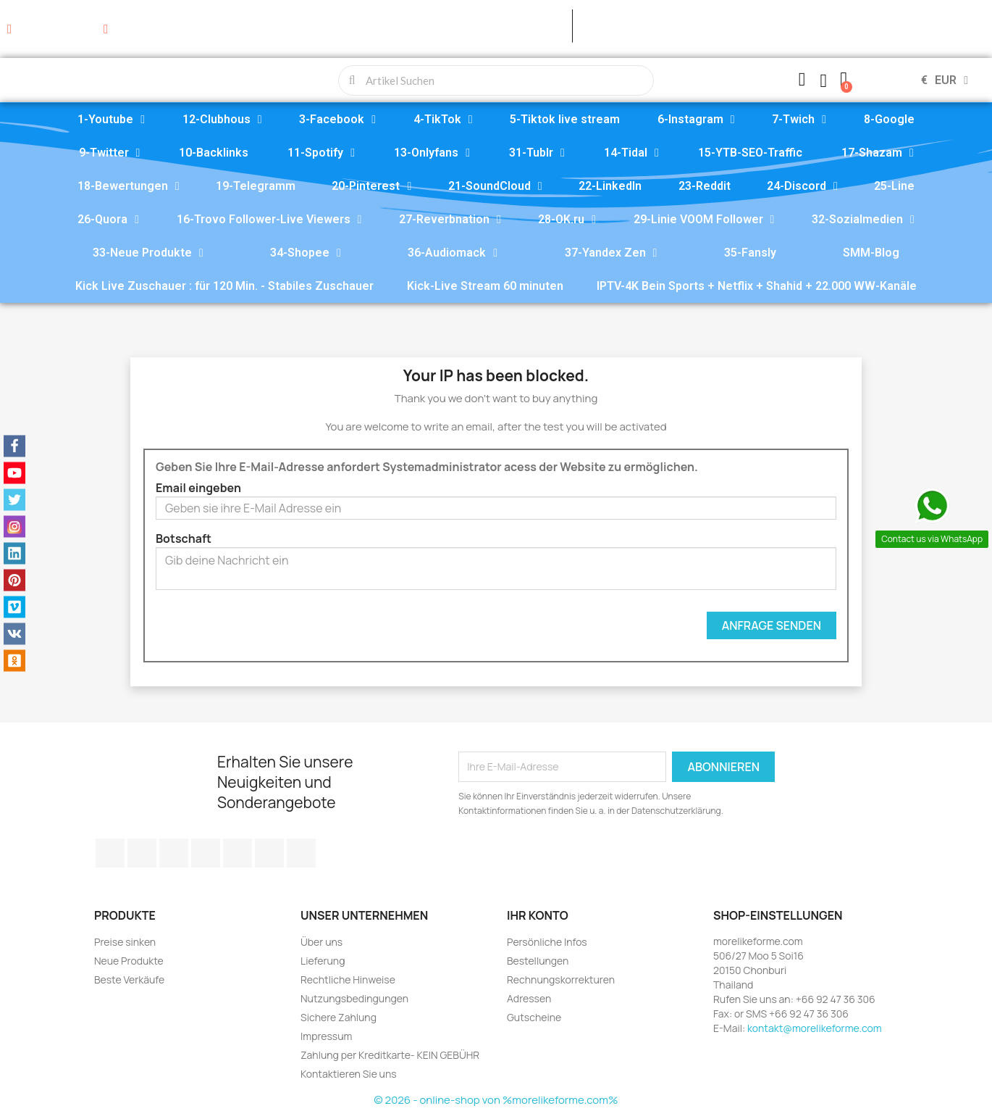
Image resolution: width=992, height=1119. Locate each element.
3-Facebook (337, 120)
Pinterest (205, 853)
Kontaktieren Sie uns (348, 1074)
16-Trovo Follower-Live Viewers (269, 220)
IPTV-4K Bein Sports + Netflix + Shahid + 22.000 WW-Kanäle (757, 286)
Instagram (269, 853)
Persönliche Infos (547, 942)
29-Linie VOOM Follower (704, 220)
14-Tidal (631, 153)
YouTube (173, 853)
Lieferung (322, 961)
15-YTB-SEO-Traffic (750, 152)
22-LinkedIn (610, 186)
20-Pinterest (371, 186)
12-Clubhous (222, 120)
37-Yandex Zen (611, 253)
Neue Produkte (129, 961)
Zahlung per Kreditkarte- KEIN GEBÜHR (389, 1055)
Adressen (529, 998)
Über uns (321, 942)
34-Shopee (305, 253)
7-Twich (799, 120)
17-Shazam (877, 153)
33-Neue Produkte (148, 253)
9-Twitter (109, 153)
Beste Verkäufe (129, 979)
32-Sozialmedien (863, 220)
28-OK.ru (567, 220)
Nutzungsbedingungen (354, 998)
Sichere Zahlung (338, 1017)
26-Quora (108, 220)
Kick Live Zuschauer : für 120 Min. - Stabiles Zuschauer (224, 286)
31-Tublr (537, 153)
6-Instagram (696, 120)
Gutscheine (534, 1017)
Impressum (326, 1036)
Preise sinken (125, 942)
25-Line (894, 186)
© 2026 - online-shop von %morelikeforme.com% (496, 1099)
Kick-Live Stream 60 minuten (485, 286)
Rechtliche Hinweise (347, 979)
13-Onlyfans (432, 153)
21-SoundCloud (495, 186)
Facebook (110, 853)
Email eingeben (198, 488)
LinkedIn (301, 853)
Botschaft (183, 538)
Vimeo (237, 853)
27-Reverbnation (450, 220)
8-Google (889, 119)
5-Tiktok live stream (565, 119)
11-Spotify (321, 153)
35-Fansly (750, 252)
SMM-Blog (871, 252)
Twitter (141, 853)
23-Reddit (704, 186)
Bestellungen (537, 961)
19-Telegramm (255, 186)
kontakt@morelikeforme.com (814, 1028)
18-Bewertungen (128, 186)
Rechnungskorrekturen (561, 979)
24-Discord (802, 186)
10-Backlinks (213, 152)
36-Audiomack (452, 253)
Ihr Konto (537, 915)
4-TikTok (443, 120)
